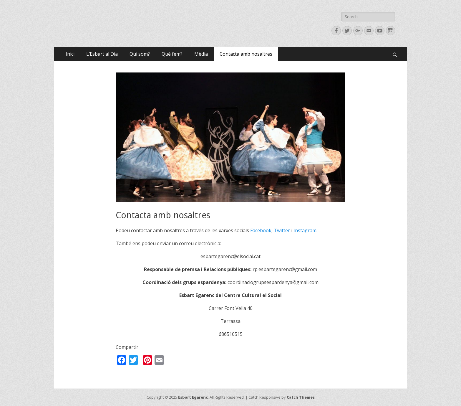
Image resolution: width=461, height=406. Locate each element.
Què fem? (172, 54)
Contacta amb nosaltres (246, 54)
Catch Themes (301, 397)
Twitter (282, 230)
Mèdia (201, 54)
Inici (70, 54)
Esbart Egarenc (193, 397)
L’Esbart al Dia (102, 54)
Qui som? (140, 54)
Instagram (304, 230)
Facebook (260, 230)
